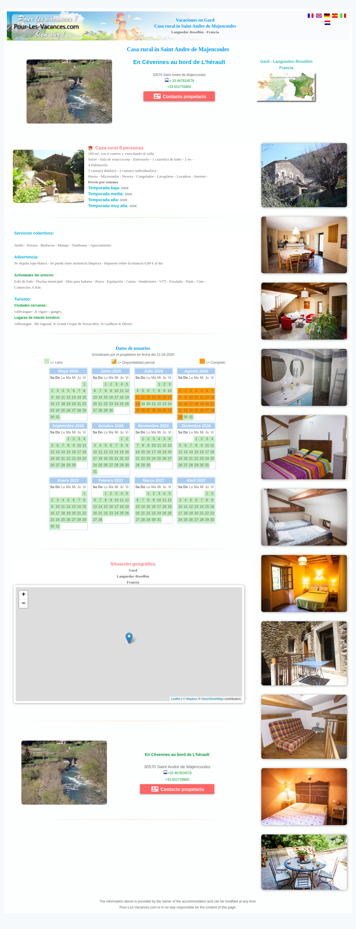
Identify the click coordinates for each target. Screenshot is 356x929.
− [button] (23, 603)
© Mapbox (190, 698)
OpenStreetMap (212, 698)
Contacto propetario (180, 96)
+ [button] (23, 595)
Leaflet (175, 698)
